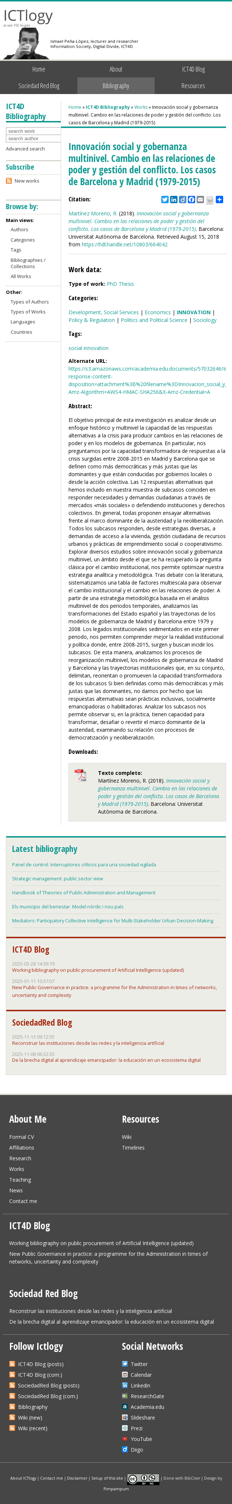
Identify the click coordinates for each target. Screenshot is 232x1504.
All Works (21, 276)
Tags (16, 249)
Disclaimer (77, 1477)
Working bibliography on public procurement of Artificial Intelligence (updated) (98, 970)
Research (20, 1158)
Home (38, 69)
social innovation (88, 347)
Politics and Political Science (154, 319)
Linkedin (140, 1385)
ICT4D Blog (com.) (40, 1374)
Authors (19, 229)
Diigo (137, 1449)
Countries (21, 332)
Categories (23, 239)
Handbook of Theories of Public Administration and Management (83, 892)
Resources (193, 85)
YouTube (141, 1438)
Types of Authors (30, 301)
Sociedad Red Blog (38, 85)
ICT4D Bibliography (108, 107)
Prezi (137, 1428)
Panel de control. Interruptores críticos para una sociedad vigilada (84, 864)
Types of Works (28, 311)
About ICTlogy (23, 1477)
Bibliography (116, 85)
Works (141, 107)
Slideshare (143, 1417)
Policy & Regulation (91, 319)
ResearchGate (147, 1396)
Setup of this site (107, 1477)
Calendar (141, 1374)
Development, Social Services (103, 312)
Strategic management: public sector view (57, 878)
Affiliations (21, 1147)
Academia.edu (147, 1406)
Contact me (23, 1201)
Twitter (139, 1364)
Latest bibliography (44, 849)
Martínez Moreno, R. (92, 213)
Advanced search (25, 148)
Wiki (126, 1136)
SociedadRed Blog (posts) (49, 1385)
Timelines (133, 1147)
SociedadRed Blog (42, 1022)
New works (27, 180)
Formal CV (21, 1136)
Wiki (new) (30, 1417)
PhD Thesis (120, 283)
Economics (158, 312)
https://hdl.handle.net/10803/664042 (125, 244)
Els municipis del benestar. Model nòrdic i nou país (68, 906)
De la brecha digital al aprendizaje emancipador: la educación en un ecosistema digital (106, 1060)
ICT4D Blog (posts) (41, 1364)
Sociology (205, 319)
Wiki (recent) (33, 1428)
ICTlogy (28, 18)
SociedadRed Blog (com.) (48, 1396)
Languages (23, 321)
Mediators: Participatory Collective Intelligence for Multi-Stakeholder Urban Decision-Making (112, 920)
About (116, 69)
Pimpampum (116, 1488)
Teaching (20, 1179)
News (16, 1190)
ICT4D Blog (193, 69)
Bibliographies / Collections (28, 263)
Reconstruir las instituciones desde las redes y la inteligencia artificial (88, 1043)
